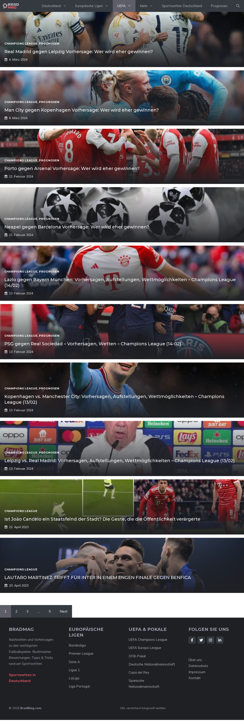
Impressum (197, 672)
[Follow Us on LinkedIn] (219, 640)
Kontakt (195, 678)
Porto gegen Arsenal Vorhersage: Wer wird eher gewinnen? (72, 168)
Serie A (74, 662)
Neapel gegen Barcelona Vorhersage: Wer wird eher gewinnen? (76, 227)
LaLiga (74, 678)
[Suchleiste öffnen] (238, 6)
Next (64, 611)
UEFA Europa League (145, 648)
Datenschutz (198, 666)
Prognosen (219, 6)
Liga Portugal (79, 686)
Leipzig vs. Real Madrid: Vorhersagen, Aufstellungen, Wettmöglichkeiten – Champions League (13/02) (119, 460)
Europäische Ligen (94, 6)
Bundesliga (77, 645)
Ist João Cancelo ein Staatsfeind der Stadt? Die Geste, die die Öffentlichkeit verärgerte (102, 519)
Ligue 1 (74, 670)
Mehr (148, 6)
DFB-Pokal (137, 656)
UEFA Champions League (148, 639)
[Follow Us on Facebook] (192, 640)
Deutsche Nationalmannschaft (152, 664)
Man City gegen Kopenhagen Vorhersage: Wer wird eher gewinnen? (81, 110)
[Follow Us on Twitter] (201, 640)
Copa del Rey (139, 672)
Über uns (195, 660)
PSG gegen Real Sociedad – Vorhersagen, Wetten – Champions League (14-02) (92, 343)
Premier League (81, 653)
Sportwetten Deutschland (182, 6)
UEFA (126, 6)
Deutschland (56, 6)
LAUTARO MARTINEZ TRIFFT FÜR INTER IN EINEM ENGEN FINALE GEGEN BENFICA (97, 577)
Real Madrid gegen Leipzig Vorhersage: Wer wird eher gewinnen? (78, 51)
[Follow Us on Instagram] (210, 640)
